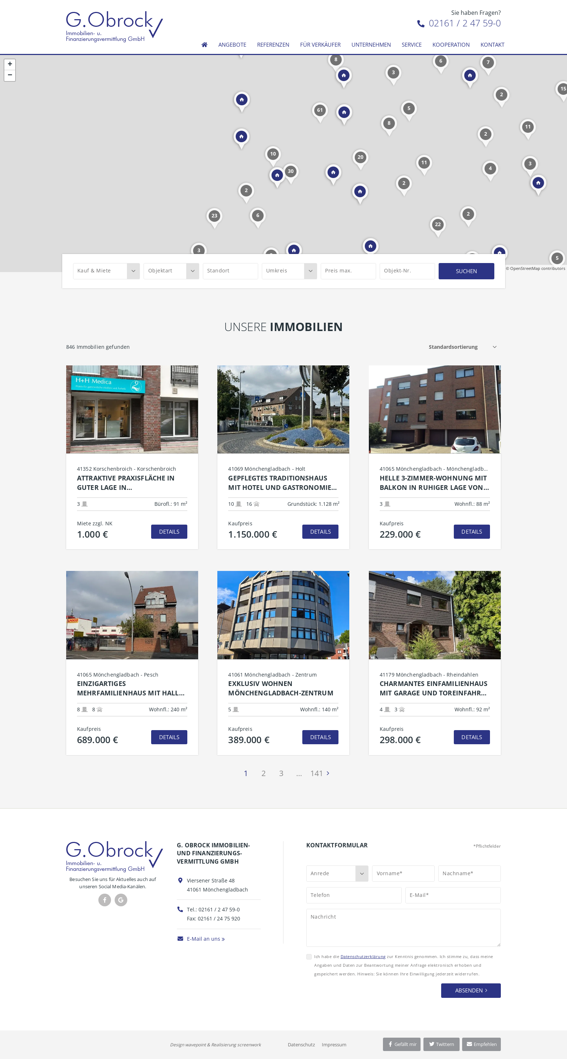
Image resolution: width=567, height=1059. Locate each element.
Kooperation (451, 44)
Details (169, 531)
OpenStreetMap (525, 268)
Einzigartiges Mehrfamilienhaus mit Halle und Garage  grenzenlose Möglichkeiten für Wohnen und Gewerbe (130, 688)
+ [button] (10, 64)
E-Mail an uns (198, 938)
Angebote (232, 44)
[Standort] (230, 271)
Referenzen (273, 44)
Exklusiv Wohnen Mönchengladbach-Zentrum (280, 688)
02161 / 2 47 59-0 (459, 23)
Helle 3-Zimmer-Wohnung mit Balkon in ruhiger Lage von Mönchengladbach (433, 483)
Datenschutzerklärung (363, 956)
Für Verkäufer (320, 44)
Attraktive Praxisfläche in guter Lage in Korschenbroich (126, 483)
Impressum (334, 1044)
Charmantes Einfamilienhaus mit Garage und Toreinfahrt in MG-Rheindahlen (434, 688)
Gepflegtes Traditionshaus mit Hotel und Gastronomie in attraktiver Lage (279, 483)
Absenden (469, 990)
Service (412, 44)
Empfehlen (481, 1044)
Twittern (441, 1044)
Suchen (466, 271)
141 (316, 773)
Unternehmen (371, 44)
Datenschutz (301, 1044)
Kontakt (492, 44)
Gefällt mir (402, 1044)
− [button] (10, 75)
